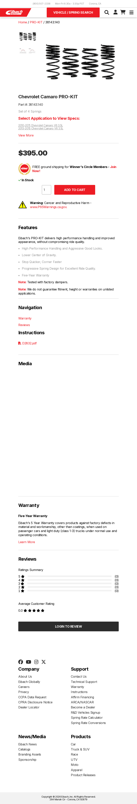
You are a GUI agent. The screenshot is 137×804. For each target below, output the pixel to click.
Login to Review (68, 626)
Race (74, 754)
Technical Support (84, 681)
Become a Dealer (83, 707)
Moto (74, 764)
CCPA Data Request (32, 697)
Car (73, 744)
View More (25, 135)
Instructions (79, 692)
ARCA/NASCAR (82, 702)
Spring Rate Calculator (87, 717)
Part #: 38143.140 (30, 104)
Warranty (25, 318)
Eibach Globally (29, 681)
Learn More (26, 542)
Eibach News (27, 744)
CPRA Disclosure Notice (35, 702)
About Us (25, 676)
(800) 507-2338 (41, 3)
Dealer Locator (28, 707)
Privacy (23, 692)
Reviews (24, 325)
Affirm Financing (82, 697)
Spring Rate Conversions (88, 723)
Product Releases (83, 775)
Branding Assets (29, 754)
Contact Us (79, 676)
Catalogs (24, 749)
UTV (74, 759)
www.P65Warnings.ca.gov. (48, 207)
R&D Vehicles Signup (85, 712)
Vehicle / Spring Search (73, 12)
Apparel (76, 770)
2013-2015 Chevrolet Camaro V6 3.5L (40, 128)
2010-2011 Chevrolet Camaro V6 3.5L (40, 125)
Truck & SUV (80, 749)
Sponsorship (27, 759)
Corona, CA (95, 3)
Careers (23, 687)
